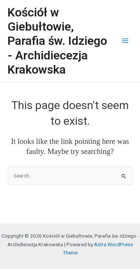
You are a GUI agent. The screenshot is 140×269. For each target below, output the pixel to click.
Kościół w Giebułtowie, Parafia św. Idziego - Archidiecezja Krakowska (57, 41)
